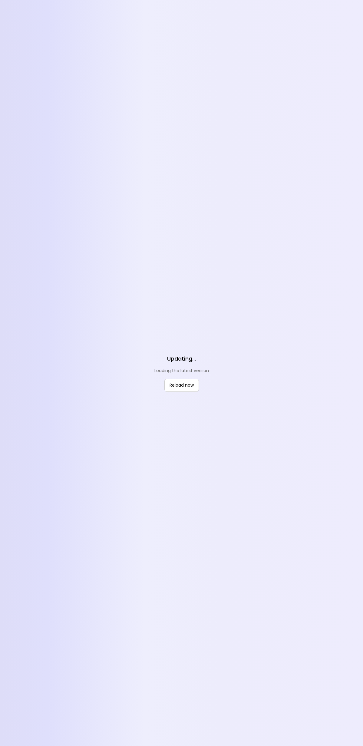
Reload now (182, 385)
